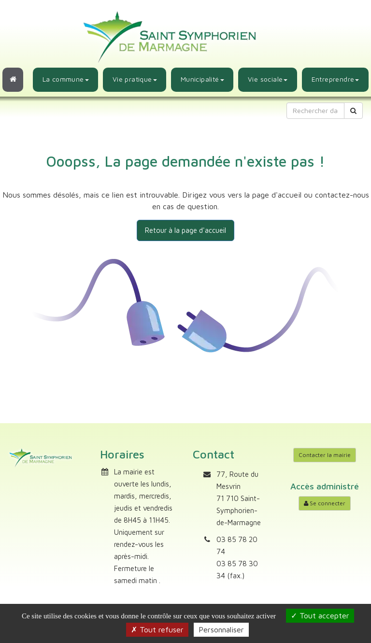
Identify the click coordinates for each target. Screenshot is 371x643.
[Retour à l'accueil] (12, 80)
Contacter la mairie (325, 454)
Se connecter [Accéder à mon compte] (324, 503)
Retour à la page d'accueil (185, 230)
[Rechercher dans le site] (315, 110)
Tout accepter (320, 615)
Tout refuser (157, 629)
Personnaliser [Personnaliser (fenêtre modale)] (221, 629)
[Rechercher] (353, 110)
